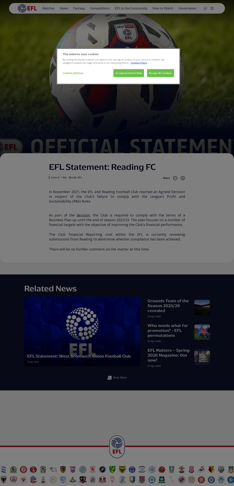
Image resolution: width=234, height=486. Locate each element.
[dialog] (118, 66)
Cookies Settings (73, 72)
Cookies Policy (139, 62)
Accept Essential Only (128, 73)
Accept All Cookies (160, 73)
